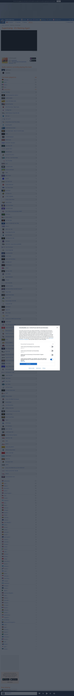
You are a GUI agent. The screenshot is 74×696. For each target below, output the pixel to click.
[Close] (57, 328)
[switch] (51, 346)
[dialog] (37, 348)
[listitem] (37, 344)
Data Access (38, 368)
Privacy (44, 368)
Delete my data (31, 368)
